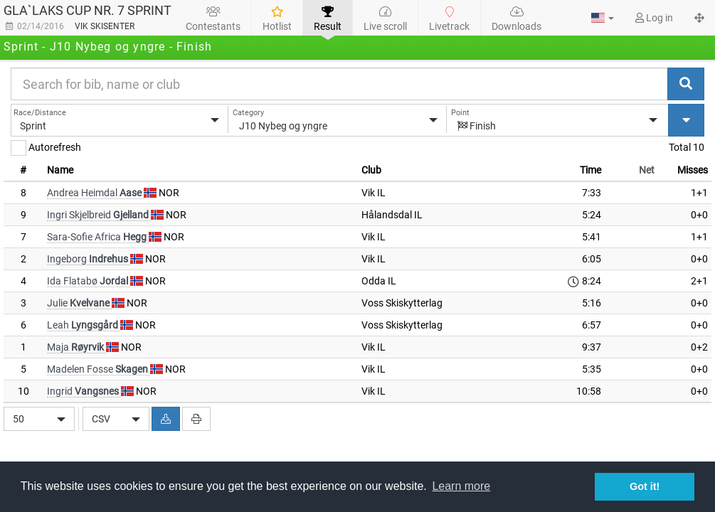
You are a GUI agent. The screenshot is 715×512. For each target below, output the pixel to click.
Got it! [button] (645, 486)
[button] (603, 18)
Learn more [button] (461, 486)
